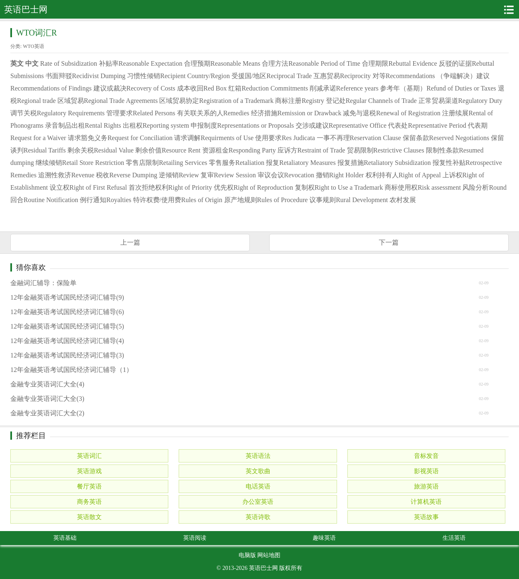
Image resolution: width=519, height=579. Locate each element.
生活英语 (454, 538)
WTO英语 (33, 46)
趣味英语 (324, 538)
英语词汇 (89, 456)
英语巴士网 (263, 568)
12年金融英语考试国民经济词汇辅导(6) (67, 311)
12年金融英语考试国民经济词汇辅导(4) (67, 340)
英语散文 (89, 517)
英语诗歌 (258, 517)
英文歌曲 (258, 471)
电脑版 (247, 555)
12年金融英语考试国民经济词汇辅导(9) (67, 297)
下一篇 (389, 242)
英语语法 (258, 456)
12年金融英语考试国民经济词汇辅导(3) (67, 355)
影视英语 (426, 471)
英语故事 (426, 517)
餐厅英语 (89, 486)
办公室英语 (257, 501)
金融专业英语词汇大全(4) (47, 384)
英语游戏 (89, 471)
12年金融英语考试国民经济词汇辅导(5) (67, 326)
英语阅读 (194, 538)
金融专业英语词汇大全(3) (47, 398)
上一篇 (130, 242)
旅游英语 (426, 486)
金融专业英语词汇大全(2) (47, 413)
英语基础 (65, 538)
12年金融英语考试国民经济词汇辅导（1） (71, 369)
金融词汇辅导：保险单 (43, 282)
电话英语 (258, 486)
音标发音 (426, 456)
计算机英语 (426, 501)
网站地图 (268, 555)
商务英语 (89, 501)
